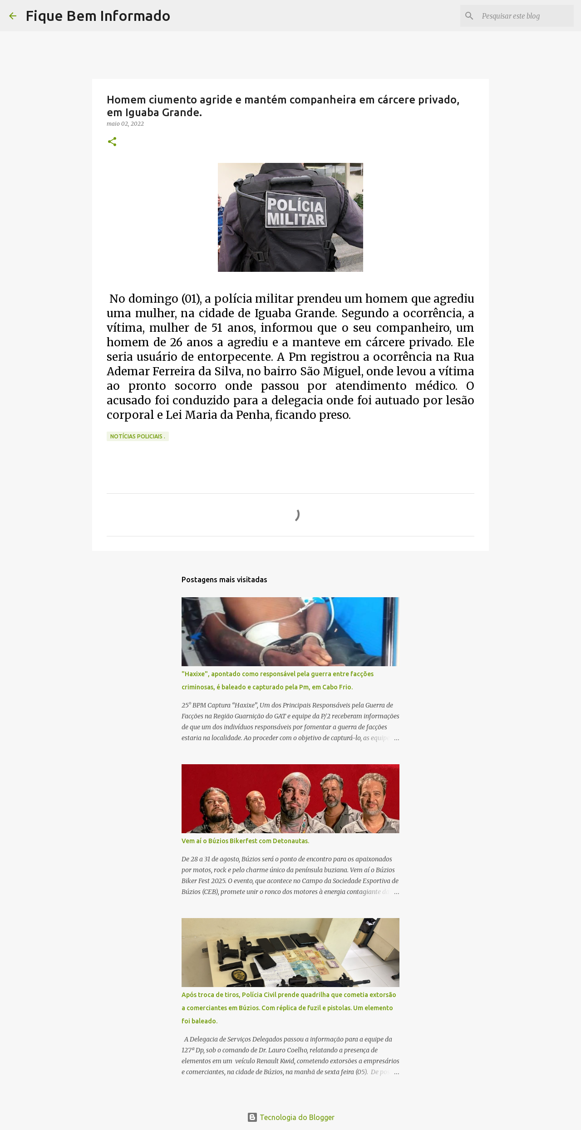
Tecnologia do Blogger (291, 1117)
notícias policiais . (137, 436)
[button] (112, 142)
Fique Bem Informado (98, 15)
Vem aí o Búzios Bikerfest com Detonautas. (245, 841)
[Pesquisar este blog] (526, 16)
